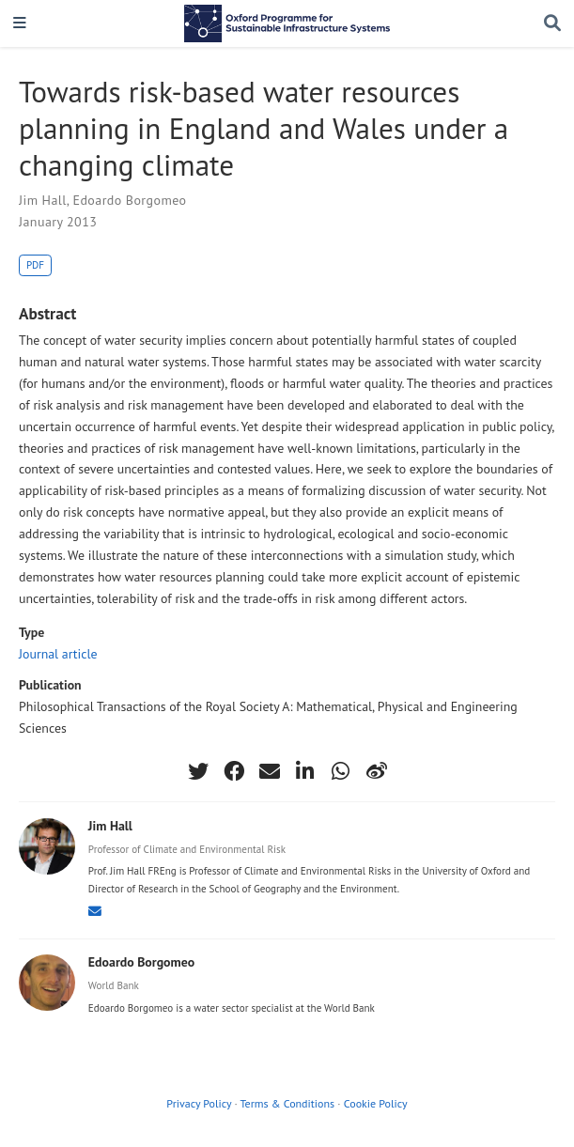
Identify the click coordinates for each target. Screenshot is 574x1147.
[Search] (552, 24)
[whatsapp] (341, 771)
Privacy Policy (198, 1103)
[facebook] (234, 771)
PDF (35, 264)
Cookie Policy (376, 1103)
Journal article (58, 653)
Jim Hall (43, 200)
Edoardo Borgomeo (129, 200)
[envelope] (270, 771)
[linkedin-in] (305, 771)
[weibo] (377, 771)
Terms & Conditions (287, 1103)
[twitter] (198, 771)
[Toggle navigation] (19, 24)
